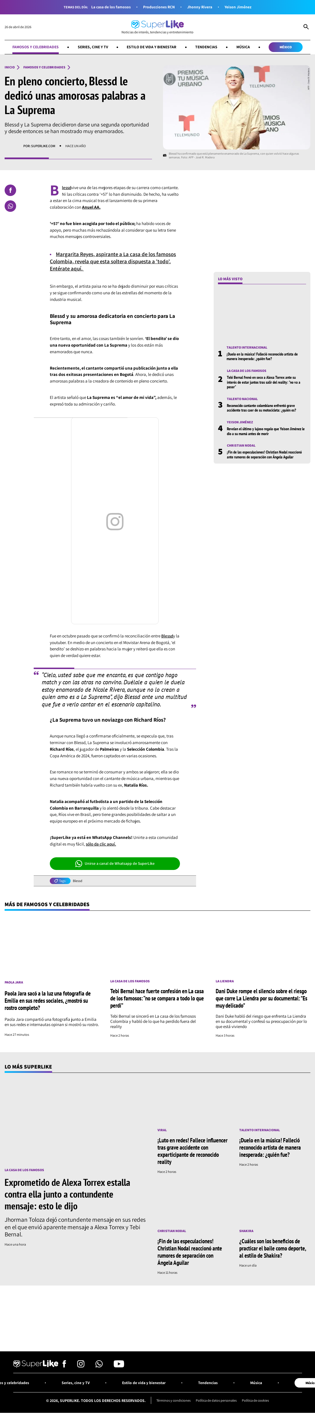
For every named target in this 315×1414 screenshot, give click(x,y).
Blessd (167, 636)
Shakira (246, 1231)
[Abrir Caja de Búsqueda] (306, 27)
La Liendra (225, 981)
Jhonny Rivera (199, 7)
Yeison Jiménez (238, 7)
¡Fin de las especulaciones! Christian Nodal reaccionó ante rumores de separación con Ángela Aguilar (264, 455)
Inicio (10, 67)
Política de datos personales (216, 1400)
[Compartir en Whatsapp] (10, 206)
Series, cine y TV (92, 46)
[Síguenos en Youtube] (119, 1366)
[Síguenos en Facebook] (64, 1366)
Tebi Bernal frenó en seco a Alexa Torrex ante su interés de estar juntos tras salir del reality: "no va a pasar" (263, 382)
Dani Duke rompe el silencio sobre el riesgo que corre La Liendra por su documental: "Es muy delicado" (261, 998)
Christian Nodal (241, 446)
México (286, 47)
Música (243, 46)
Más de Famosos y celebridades (48, 904)
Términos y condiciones (173, 1400)
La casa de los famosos (111, 7)
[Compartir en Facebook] (10, 190)
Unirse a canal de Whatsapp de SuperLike (115, 863)
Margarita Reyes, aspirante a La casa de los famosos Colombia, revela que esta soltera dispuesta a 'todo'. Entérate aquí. (113, 261)
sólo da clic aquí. (101, 844)
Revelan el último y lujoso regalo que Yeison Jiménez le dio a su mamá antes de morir (266, 431)
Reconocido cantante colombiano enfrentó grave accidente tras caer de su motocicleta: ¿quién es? (261, 408)
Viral (162, 1130)
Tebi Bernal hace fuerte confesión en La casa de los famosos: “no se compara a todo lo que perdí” (157, 998)
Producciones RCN (159, 7)
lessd (66, 187)
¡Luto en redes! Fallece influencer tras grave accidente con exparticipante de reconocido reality (192, 1151)
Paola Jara (14, 982)
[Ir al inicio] (157, 27)
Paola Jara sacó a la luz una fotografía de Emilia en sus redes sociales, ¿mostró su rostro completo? (48, 1000)
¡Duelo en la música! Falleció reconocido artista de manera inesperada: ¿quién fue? (262, 356)
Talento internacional (247, 347)
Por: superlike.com (39, 146)
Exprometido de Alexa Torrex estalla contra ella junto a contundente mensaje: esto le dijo (67, 1194)
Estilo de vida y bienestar (152, 46)
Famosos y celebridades (35, 46)
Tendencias (207, 46)
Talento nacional (242, 399)
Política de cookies (256, 1400)
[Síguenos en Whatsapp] (99, 1366)
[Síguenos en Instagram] (80, 1366)
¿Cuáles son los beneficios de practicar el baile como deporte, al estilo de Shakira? (272, 1248)
